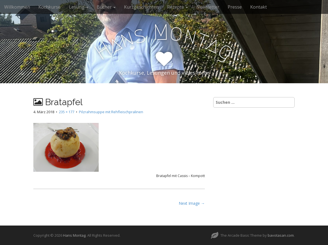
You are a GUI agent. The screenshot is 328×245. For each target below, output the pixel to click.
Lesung (78, 7)
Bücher (106, 7)
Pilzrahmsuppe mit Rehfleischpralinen (111, 111)
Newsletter (207, 7)
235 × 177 (66, 111)
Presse (235, 7)
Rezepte (177, 7)
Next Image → (192, 203)
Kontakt (258, 7)
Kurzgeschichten (141, 7)
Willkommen (17, 7)
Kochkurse (49, 7)
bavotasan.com (281, 235)
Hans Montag (74, 235)
